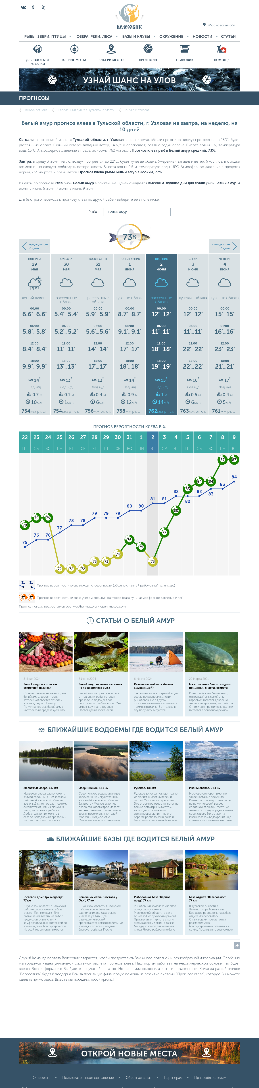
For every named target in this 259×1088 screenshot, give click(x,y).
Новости (202, 36)
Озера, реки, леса (94, 36)
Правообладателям (210, 1077)
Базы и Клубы (136, 36)
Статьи (228, 36)
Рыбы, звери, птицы (45, 36)
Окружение (171, 36)
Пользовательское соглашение (88, 1077)
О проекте (41, 1077)
